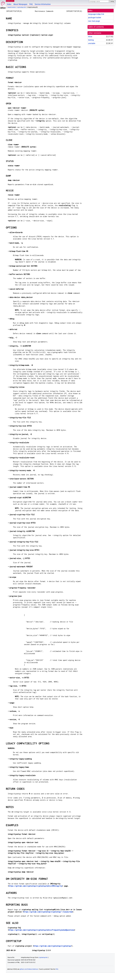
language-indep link (96, 14)
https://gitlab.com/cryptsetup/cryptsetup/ (52, 946)
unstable (91, 43)
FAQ (31, 4)
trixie (90, 36)
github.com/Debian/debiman (29, 969)
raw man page (94, 21)
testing (91, 40)
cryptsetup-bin (21, 7)
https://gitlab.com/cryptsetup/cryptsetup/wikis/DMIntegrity (35, 886)
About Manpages (20, 4)
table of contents (96, 27)
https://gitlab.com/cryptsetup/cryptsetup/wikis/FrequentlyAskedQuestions (41, 930)
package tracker (94, 17)
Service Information (43, 4)
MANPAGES (10, 1)
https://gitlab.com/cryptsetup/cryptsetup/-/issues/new (47, 912)
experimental (12, 7)
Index (9, 4)
